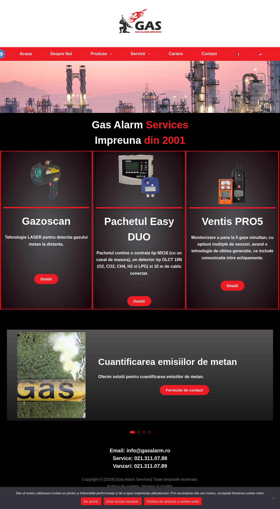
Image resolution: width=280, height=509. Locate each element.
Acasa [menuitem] (26, 54)
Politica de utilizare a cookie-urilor (173, 501)
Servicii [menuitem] (141, 54)
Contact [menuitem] (209, 54)
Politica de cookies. (124, 486)
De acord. (91, 501)
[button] (132, 432)
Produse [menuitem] (102, 54)
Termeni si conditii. (157, 486)
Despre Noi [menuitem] (61, 54)
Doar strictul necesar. (122, 501)
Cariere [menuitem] (176, 54)
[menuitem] (237, 54)
